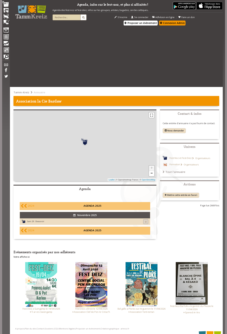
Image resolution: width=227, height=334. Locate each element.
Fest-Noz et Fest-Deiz (181, 158)
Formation (175, 164)
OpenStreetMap (149, 180)
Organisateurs (202, 158)
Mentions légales (67, 328)
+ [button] (151, 168)
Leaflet (111, 180)
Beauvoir (39, 221)
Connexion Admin (172, 23)
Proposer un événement (88, 328)
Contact (40, 328)
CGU (56, 328)
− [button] (151, 173)
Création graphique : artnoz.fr (115, 328)
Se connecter (139, 17)
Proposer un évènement (140, 23)
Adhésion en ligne (163, 17)
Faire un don (186, 17)
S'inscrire (120, 17)
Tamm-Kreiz (21, 92)
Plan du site (30, 328)
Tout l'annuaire (174, 172)
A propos (19, 328)
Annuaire (39, 92)
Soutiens (49, 328)
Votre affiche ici (21, 256)
